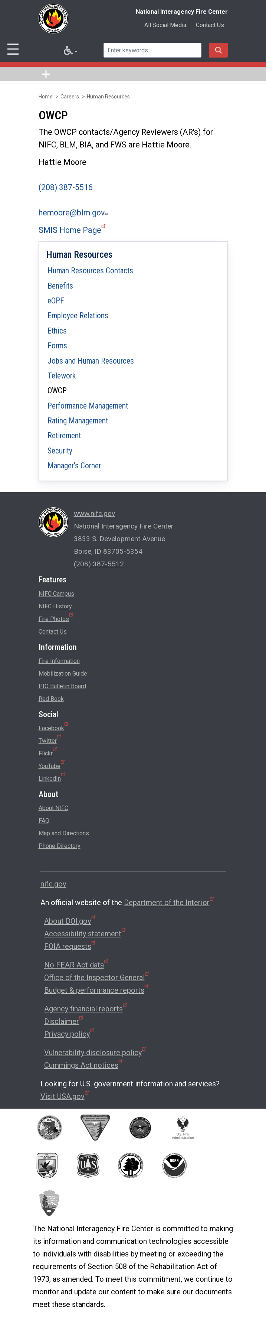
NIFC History (55, 606)
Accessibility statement (85, 933)
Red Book (51, 698)
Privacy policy (69, 1034)
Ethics (57, 330)
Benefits (60, 285)
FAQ (44, 820)
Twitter (50, 739)
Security (59, 450)
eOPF (55, 300)
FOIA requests (70, 946)
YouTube (52, 765)
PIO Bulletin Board (62, 686)
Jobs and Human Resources (90, 360)
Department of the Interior (169, 902)
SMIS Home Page (73, 230)
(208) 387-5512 (99, 564)
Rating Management (77, 420)
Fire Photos (57, 617)
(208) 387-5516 (66, 187)
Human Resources (108, 97)
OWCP (57, 390)
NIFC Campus (56, 593)
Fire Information (59, 660)
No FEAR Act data (76, 964)
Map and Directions (64, 833)
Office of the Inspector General (97, 977)
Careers (69, 97)
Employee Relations (77, 315)
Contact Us (210, 25)
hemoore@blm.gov (74, 212)
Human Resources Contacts (90, 270)
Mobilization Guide (63, 673)
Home (46, 97)
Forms (57, 345)
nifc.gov (53, 883)
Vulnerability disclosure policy (95, 1052)
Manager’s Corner (74, 465)
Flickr (48, 752)
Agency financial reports (86, 1008)
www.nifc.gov (94, 513)
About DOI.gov (70, 921)
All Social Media (165, 25)
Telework (61, 375)
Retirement (64, 435)
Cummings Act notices (84, 1065)
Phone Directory (60, 845)
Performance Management (87, 405)
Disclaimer (64, 1021)
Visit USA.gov (65, 1096)
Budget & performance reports (97, 990)
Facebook (54, 727)
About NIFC (53, 808)
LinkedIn (52, 777)
